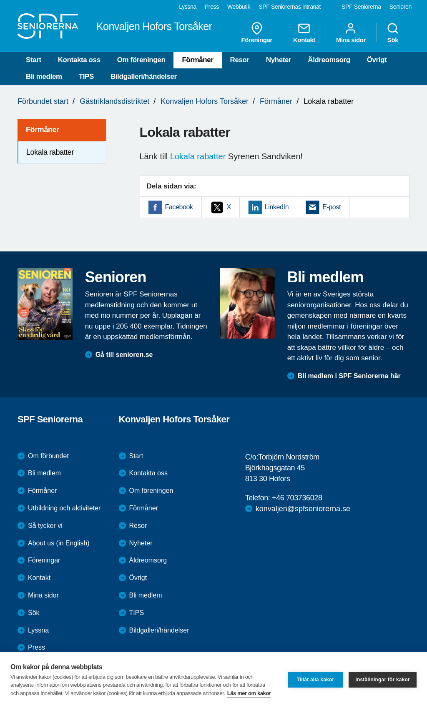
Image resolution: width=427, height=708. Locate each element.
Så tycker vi (45, 525)
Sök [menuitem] (393, 32)
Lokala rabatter (198, 156)
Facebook (179, 207)
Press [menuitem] (212, 6)
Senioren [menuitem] (400, 6)
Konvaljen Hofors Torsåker (205, 101)
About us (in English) (59, 543)
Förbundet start (43, 101)
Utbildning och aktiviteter (64, 508)
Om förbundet (48, 455)
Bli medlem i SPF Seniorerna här (349, 375)
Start (33, 60)
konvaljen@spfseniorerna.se (303, 509)
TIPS (86, 76)
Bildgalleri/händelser (144, 76)
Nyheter (278, 60)
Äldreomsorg (329, 60)
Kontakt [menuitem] (304, 32)
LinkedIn (277, 207)
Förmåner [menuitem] (42, 130)
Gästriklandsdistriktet (114, 101)
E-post (331, 207)
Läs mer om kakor (249, 693)
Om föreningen (141, 60)
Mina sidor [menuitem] (351, 32)
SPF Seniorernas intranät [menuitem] (290, 6)
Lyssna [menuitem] (187, 6)
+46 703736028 (297, 498)
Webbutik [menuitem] (238, 6)
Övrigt (377, 60)
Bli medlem (44, 76)
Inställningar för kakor (382, 680)
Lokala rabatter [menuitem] (50, 152)
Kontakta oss (79, 60)
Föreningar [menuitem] (256, 32)
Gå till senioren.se (124, 354)
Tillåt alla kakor (315, 680)
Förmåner (197, 60)
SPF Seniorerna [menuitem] (361, 6)
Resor (239, 60)
